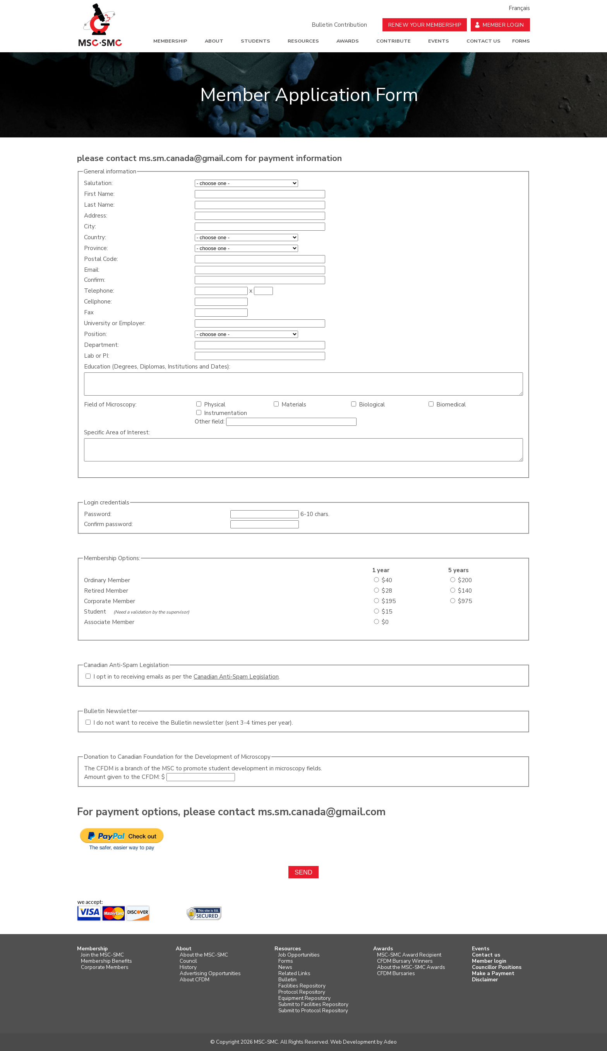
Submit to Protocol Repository (313, 1011)
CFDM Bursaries (396, 973)
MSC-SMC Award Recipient (409, 955)
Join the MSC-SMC (102, 955)
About (214, 41)
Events (438, 41)
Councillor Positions (496, 967)
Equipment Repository (304, 998)
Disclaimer (485, 980)
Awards (347, 41)
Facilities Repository (302, 986)
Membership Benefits (106, 961)
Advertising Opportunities (210, 973)
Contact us (483, 41)
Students (255, 41)
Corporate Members (105, 967)
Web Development (353, 1042)
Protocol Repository (301, 992)
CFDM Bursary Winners (405, 961)
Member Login (503, 25)
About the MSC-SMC (204, 955)
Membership (170, 41)
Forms (521, 41)
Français (519, 8)
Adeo (390, 1042)
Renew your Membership (424, 25)
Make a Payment (493, 973)
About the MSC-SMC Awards (411, 967)
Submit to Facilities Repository (313, 1004)
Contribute (393, 41)
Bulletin (287, 980)
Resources (303, 41)
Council (188, 961)
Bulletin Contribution (339, 25)
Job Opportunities (299, 955)
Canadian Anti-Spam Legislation (236, 677)
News (285, 967)
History (188, 967)
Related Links (294, 973)
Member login (489, 961)
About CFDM (194, 980)
